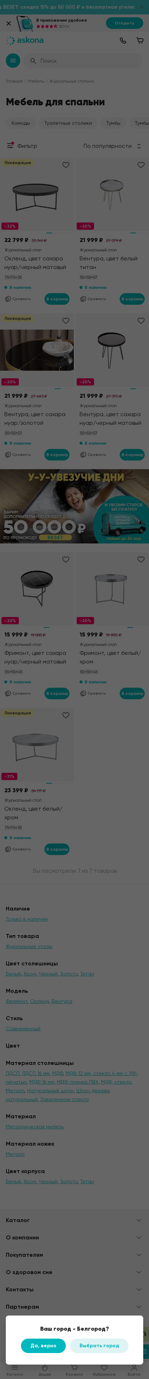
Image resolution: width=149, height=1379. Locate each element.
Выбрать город (99, 1346)
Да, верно (43, 1346)
